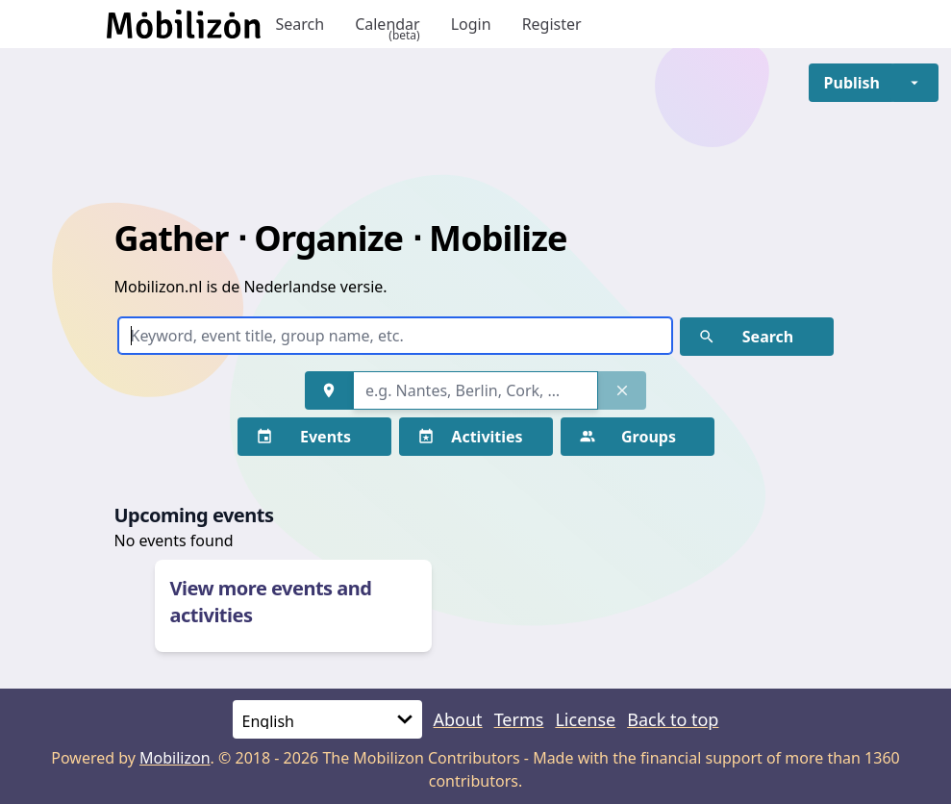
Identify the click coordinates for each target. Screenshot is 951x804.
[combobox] (475, 390)
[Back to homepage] (184, 24)
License (585, 719)
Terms (519, 719)
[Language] (327, 719)
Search (300, 24)
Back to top (672, 719)
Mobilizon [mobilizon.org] (175, 757)
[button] (852, 82)
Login (471, 24)
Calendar (387, 24)
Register (552, 24)
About (458, 719)
